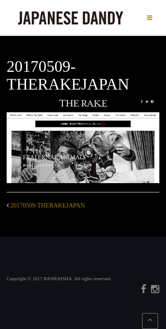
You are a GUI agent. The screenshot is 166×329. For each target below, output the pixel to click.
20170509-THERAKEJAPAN (48, 205)
